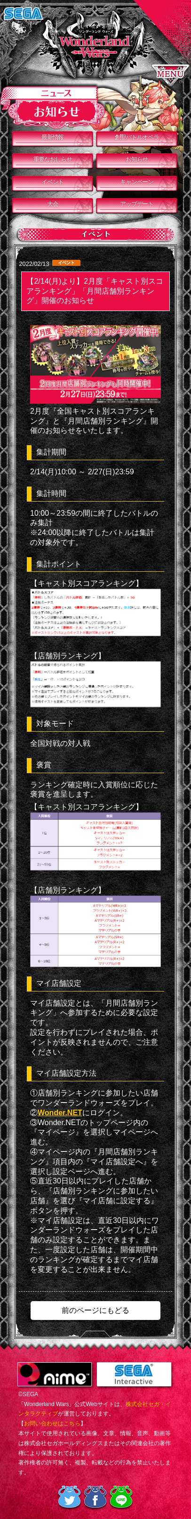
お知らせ (137, 159)
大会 (52, 204)
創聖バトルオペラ (137, 137)
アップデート (136, 204)
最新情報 (52, 137)
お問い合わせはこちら (52, 1423)
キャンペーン (136, 181)
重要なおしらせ (52, 159)
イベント (52, 181)
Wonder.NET (60, 1113)
